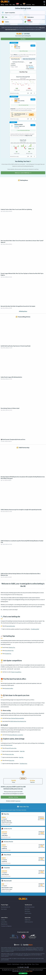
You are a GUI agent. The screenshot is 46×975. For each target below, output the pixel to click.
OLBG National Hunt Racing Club (18, 721)
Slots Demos (27, 911)
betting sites (20, 954)
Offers (17, 4)
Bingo (14, 4)
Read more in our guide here (31, 948)
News (33, 4)
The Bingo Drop (23, 763)
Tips (21, 4)
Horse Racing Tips (9, 650)
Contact (22, 964)
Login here (17, 801)
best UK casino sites (12, 748)
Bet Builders (27, 909)
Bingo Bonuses (4, 924)
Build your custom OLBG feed (23, 172)
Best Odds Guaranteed (29, 907)
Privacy (37, 964)
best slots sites (10, 754)
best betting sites (11, 626)
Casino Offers (4, 921)
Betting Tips (12, 647)
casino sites (26, 954)
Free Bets (3, 919)
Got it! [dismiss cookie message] (23, 973)
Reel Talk (21, 757)
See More (23, 39)
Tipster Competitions (16, 672)
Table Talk (22, 751)
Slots (10, 4)
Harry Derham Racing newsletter (16, 718)
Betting (2, 4)
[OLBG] (23, 899)
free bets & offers (9, 688)
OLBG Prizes (27, 919)
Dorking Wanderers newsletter (15, 734)
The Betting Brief (35, 629)
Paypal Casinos (28, 913)
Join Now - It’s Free (13, 797)
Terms (33, 964)
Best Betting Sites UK (5, 907)
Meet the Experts (15, 964)
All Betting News (23, 311)
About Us (9, 964)
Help (26, 964)
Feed (24, 4)
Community (28, 4)
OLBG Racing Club (29, 921)
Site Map (29, 964)
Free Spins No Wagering (6, 926)
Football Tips (8, 653)
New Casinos (4, 909)
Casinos (6, 4)
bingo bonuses (8, 745)
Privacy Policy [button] (29, 971)
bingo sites (11, 760)
